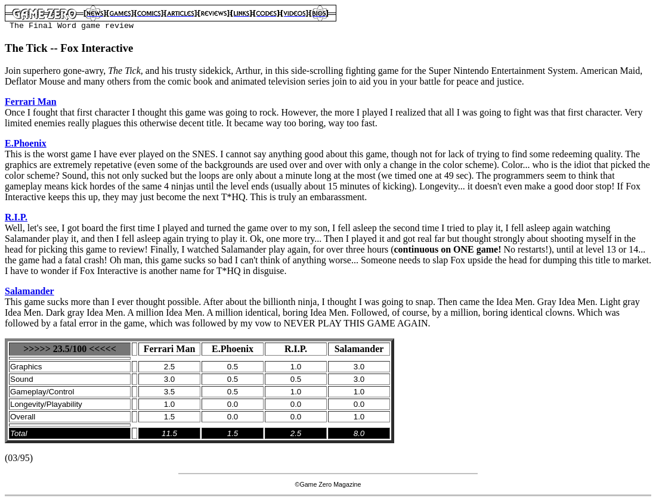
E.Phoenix (26, 143)
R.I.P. (16, 217)
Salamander (29, 291)
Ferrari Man (31, 102)
